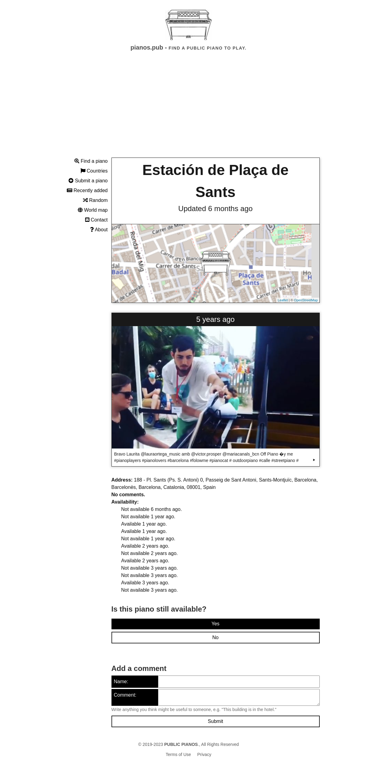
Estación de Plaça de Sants (215, 181)
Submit (215, 721)
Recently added (87, 190)
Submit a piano (88, 180)
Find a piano (91, 161)
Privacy (204, 754)
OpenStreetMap (306, 300)
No (215, 637)
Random (95, 200)
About (98, 229)
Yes (215, 623)
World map (93, 210)
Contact (96, 219)
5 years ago (215, 319)
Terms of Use (178, 754)
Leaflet (283, 300)
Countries (94, 170)
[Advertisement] (188, 110)
